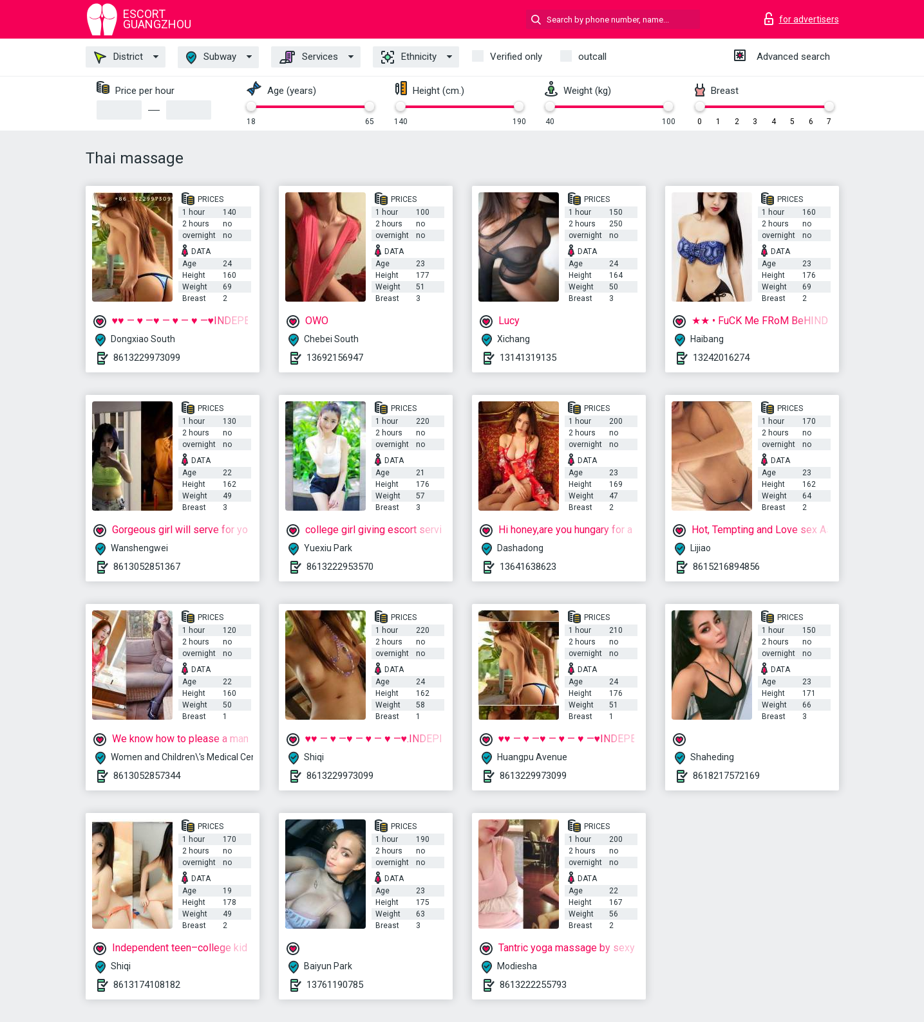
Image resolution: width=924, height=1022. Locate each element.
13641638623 (528, 566)
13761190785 (334, 984)
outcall (592, 56)
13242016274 (721, 357)
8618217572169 (726, 775)
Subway (211, 57)
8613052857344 (146, 775)
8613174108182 (146, 984)
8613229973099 (146, 357)
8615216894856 (726, 566)
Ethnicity (409, 57)
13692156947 (334, 357)
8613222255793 (533, 984)
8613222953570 (339, 566)
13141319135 (528, 357)
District (118, 57)
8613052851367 (146, 566)
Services (308, 57)
